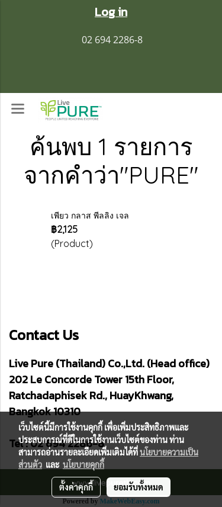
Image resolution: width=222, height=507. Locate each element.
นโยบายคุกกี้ (83, 464)
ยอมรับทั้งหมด (138, 487)
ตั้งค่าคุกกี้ (76, 487)
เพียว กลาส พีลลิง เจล (90, 215)
